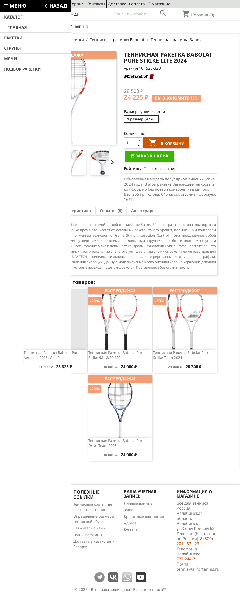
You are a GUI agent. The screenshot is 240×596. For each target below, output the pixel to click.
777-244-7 (186, 559)
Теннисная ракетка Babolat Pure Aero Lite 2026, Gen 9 (52, 355)
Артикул (131, 68)
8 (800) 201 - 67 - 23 (60, 14)
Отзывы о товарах (39, 524)
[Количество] (130, 142)
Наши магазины (87, 534)
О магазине (159, 4)
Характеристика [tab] (74, 210)
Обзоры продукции (40, 530)
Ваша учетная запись (140, 494)
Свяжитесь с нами (89, 528)
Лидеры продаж (37, 517)
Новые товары (35, 510)
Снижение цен (36, 504)
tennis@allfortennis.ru (198, 569)
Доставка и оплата (126, 4)
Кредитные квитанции (144, 516)
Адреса (130, 523)
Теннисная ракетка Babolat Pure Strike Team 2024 (181, 355)
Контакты (95, 4)
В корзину (166, 143)
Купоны (130, 529)
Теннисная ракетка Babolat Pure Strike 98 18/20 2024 (116, 355)
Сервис (76, 4)
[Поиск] (143, 14)
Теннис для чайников (41, 537)
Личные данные (138, 503)
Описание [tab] (37, 210)
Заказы (130, 509)
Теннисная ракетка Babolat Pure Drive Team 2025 (116, 443)
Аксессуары (143, 210)
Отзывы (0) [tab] (111, 210)
